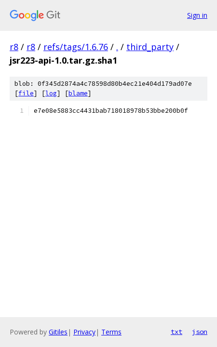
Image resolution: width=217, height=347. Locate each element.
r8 (14, 47)
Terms (111, 331)
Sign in (197, 15)
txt (176, 331)
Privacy (84, 331)
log (51, 93)
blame (78, 93)
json (199, 331)
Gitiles (58, 331)
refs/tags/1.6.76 (75, 47)
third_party (150, 47)
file (26, 93)
